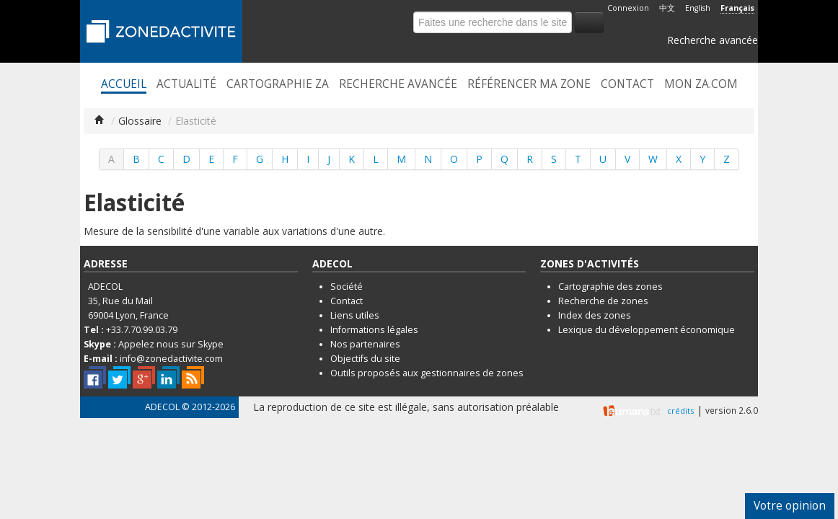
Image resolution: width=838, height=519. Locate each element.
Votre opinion (790, 505)
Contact (627, 84)
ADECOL (162, 407)
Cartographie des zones (610, 286)
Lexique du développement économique (646, 330)
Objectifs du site (365, 358)
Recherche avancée (712, 40)
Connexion (628, 8)
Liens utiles (354, 315)
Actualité (186, 84)
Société (346, 286)
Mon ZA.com (701, 84)
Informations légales (374, 330)
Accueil (123, 84)
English (697, 8)
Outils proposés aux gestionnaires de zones (427, 373)
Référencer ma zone (529, 84)
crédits (680, 410)
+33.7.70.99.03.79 (141, 330)
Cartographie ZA (277, 84)
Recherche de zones (603, 301)
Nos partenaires (365, 344)
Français (737, 8)
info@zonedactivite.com (171, 358)
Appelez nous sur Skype (171, 344)
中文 (667, 8)
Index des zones (594, 315)
